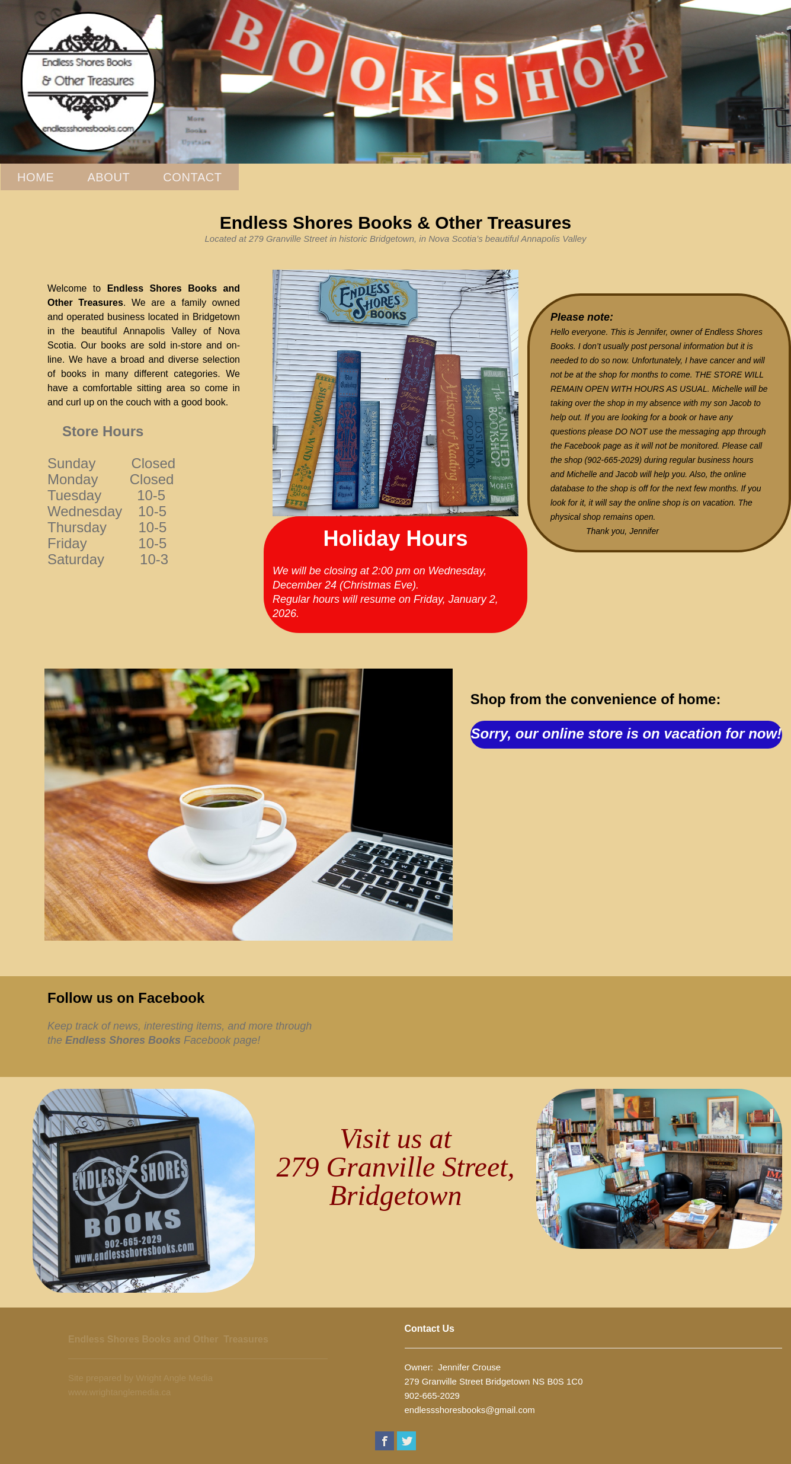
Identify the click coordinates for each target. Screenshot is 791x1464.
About (108, 177)
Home (35, 177)
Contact (192, 177)
